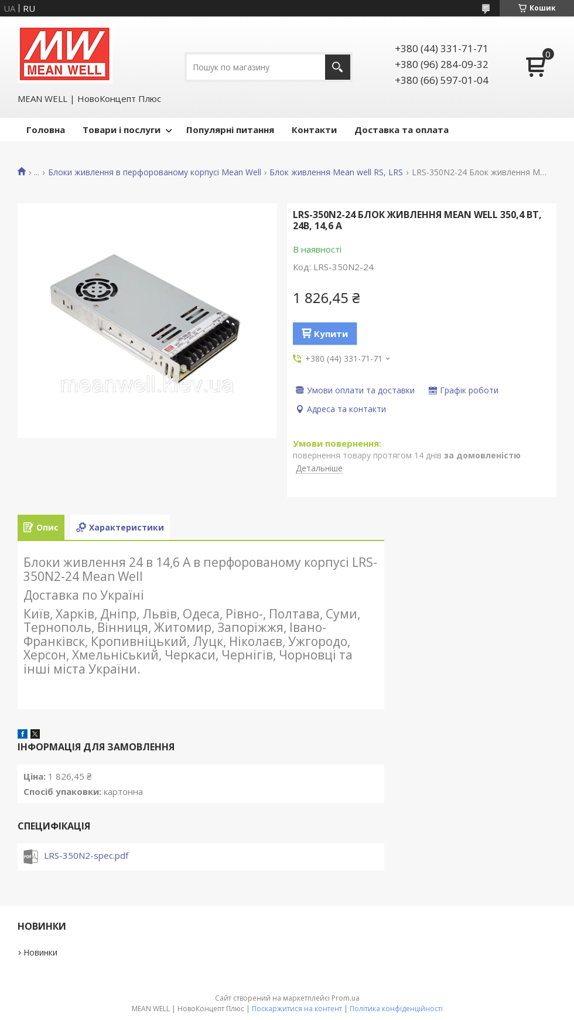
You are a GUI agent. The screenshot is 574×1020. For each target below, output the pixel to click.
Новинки (40, 952)
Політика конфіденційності (396, 1009)
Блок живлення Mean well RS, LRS (336, 172)
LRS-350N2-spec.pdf (86, 855)
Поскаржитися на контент (297, 1009)
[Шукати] (337, 67)
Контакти (314, 129)
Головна (45, 129)
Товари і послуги (121, 129)
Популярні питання (230, 129)
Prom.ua (346, 998)
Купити (331, 333)
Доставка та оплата (401, 129)
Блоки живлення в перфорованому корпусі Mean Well (154, 172)
